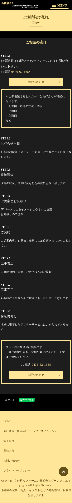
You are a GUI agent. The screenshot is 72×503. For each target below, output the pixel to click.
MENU (59, 5)
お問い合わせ (35, 82)
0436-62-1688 (21, 71)
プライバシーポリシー (16, 470)
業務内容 (8, 450)
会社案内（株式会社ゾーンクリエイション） (30, 431)
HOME (7, 421)
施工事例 (8, 441)
